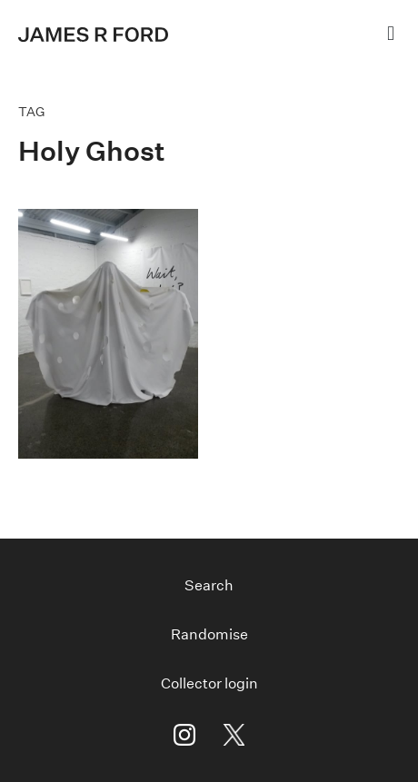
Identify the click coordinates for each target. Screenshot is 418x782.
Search (209, 585)
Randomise (209, 634)
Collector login (209, 683)
